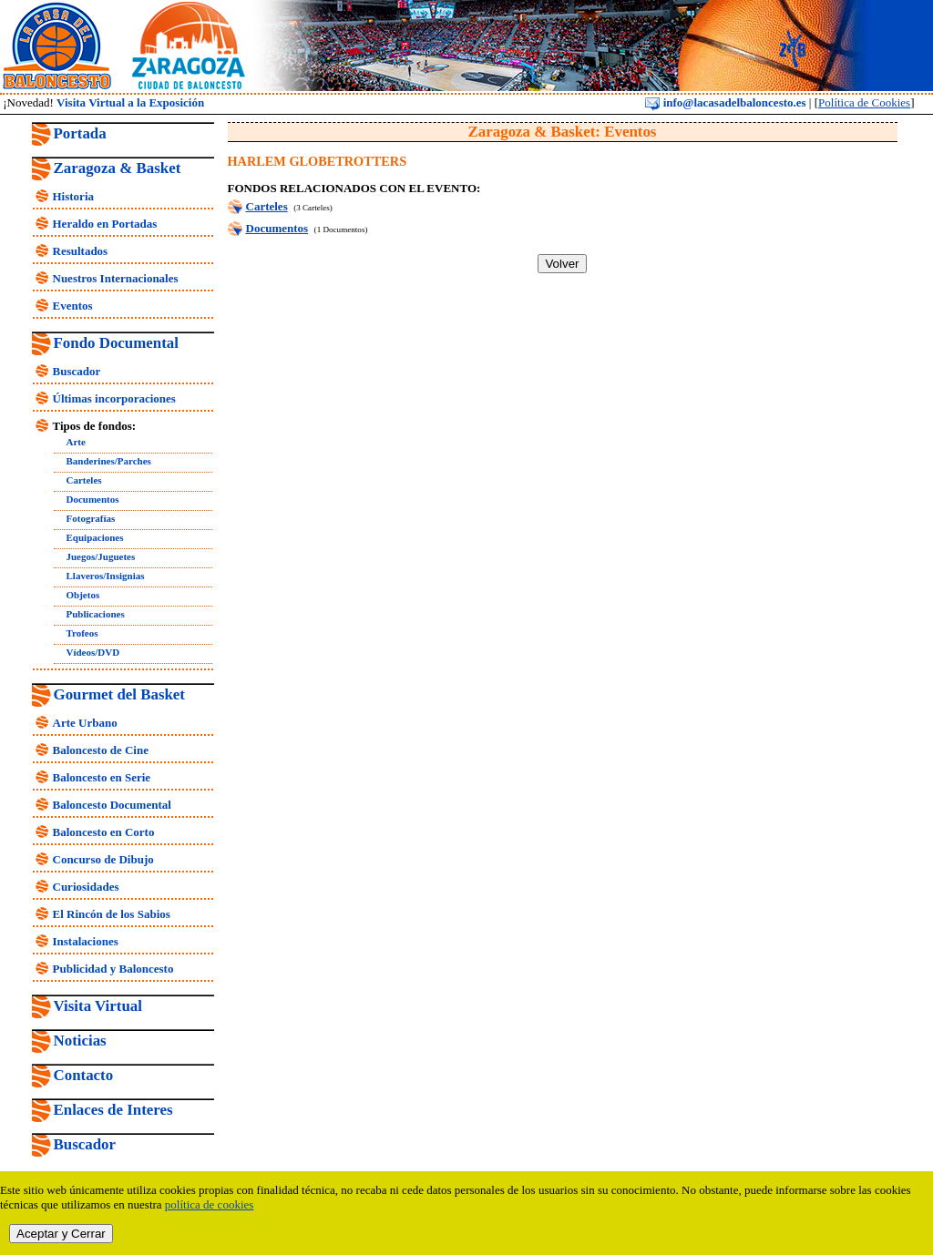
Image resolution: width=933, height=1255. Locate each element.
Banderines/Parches (109, 460)
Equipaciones (95, 537)
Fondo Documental (116, 343)
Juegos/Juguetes (101, 556)
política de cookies (209, 1204)
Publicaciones (96, 613)
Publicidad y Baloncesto (113, 968)
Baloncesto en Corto (104, 832)
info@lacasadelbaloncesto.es (725, 102)
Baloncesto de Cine (101, 750)
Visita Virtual (98, 1006)
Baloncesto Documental (112, 804)
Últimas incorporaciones (114, 398)
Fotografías (91, 518)
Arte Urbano (85, 723)
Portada (80, 133)
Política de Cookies (864, 102)
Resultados (80, 251)
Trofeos (82, 633)
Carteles (84, 479)
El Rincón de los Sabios (111, 914)
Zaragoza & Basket (117, 168)
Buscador (77, 371)
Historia (74, 196)
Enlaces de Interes (113, 1109)
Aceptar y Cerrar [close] (61, 1233)
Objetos (83, 594)
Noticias (80, 1040)
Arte (76, 441)
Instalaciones (85, 941)
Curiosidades (86, 886)
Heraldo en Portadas (105, 223)
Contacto (84, 1075)
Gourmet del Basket (120, 694)
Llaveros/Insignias (106, 575)
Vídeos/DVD (93, 652)
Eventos (73, 305)
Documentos (93, 499)
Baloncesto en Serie (102, 777)
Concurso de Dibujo (103, 859)
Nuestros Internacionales (116, 278)
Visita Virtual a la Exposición (130, 102)
